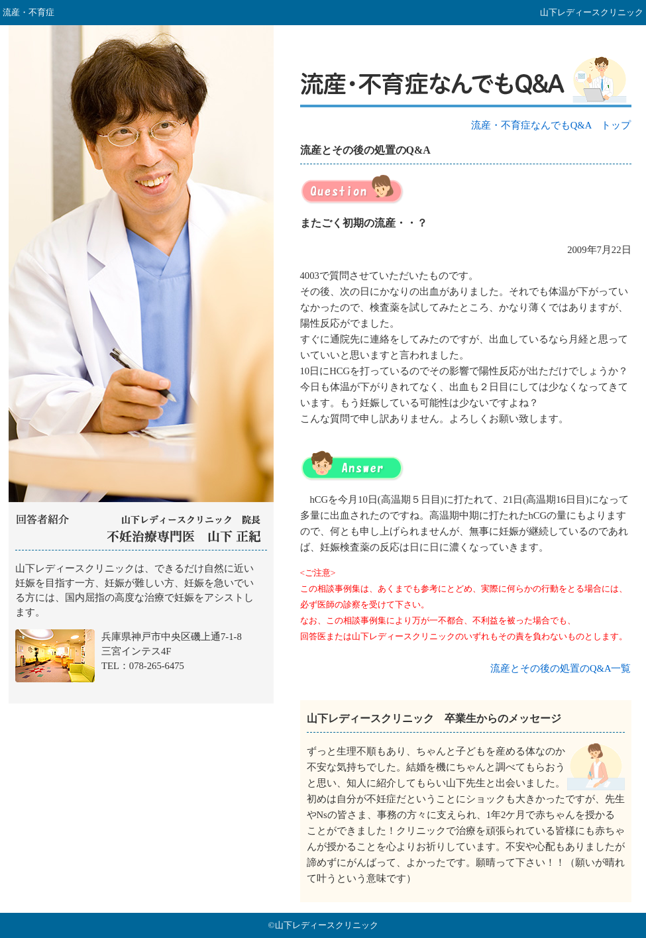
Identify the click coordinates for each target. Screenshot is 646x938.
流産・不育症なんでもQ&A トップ (551, 125)
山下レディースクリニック (141, 627)
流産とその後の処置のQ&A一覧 (560, 668)
